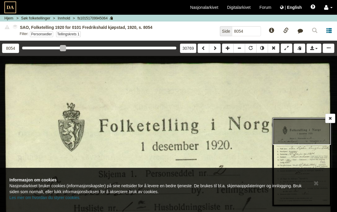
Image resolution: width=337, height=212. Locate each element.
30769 (188, 48)
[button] (328, 7)
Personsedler (41, 34)
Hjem (8, 18)
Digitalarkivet (239, 7)
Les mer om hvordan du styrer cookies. (44, 197)
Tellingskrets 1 (68, 34)
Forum (265, 7)
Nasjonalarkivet (204, 7)
